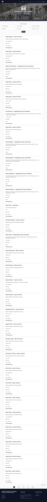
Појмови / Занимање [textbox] (36, 26)
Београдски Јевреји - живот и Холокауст (25, 497)
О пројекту (26, 1)
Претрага (23, 1)
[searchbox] (38, 28)
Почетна (20, 1)
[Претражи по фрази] (23, 15)
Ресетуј (23, 31)
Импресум (30, 1)
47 (32, 487)
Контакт (33, 1)
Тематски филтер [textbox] (5, 26)
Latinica (40, 1)
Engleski (37, 1)
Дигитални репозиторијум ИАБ (25, 494)
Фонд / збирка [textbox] (19, 26)
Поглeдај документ (9, 47)
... (28, 487)
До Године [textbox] (19, 28)
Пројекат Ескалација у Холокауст (26, 498)
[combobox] (8, 26)
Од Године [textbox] (4, 28)
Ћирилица (43, 1)
